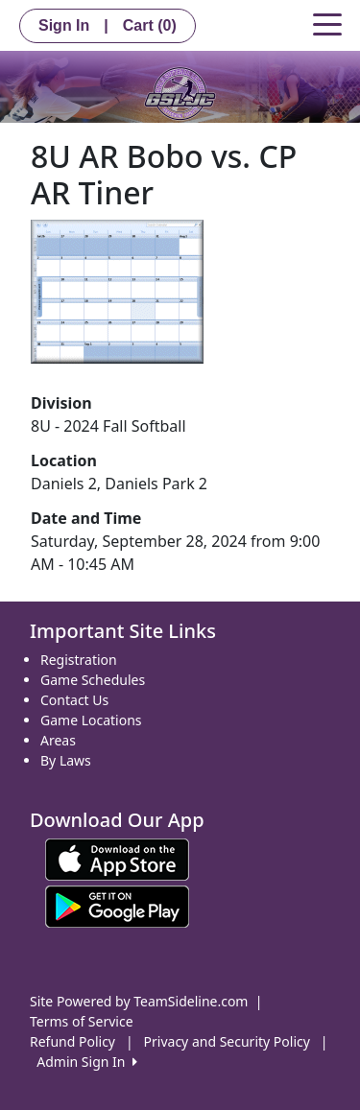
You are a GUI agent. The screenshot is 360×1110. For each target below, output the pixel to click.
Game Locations (91, 720)
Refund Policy (72, 1041)
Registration (78, 659)
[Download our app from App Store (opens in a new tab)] (117, 858)
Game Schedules (92, 680)
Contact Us (74, 700)
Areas (58, 740)
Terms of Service (81, 1021)
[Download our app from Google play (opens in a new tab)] (117, 905)
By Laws (65, 760)
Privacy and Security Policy (227, 1041)
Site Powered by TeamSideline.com (139, 1001)
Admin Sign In (86, 1061)
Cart (150, 25)
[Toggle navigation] (327, 23)
